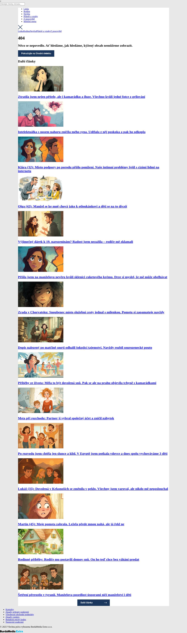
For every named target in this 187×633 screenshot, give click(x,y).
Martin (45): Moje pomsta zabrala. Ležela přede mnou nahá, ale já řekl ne (71, 524)
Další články (87, 602)
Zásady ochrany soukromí (17, 612)
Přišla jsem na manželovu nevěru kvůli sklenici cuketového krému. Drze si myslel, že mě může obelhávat (92, 277)
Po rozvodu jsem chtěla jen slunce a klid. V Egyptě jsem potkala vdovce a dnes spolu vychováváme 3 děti (93, 453)
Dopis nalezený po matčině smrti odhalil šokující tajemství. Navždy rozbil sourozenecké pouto (85, 347)
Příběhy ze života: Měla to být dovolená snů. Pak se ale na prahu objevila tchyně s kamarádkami (87, 383)
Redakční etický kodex (16, 619)
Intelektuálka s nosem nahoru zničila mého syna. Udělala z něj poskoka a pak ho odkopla (82, 132)
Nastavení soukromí (14, 622)
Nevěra (27, 14)
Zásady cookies (12, 617)
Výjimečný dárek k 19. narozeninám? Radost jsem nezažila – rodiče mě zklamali (75, 241)
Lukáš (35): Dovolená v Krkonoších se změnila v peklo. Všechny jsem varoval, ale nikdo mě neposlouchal (93, 489)
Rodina (27, 11)
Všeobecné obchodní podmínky (20, 614)
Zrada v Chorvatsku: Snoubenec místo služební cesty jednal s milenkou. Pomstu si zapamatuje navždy (91, 312)
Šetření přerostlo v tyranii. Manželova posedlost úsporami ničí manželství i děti (74, 595)
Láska (26, 9)
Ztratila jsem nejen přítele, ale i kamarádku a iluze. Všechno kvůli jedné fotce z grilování (81, 96)
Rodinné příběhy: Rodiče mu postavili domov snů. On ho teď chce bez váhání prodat (78, 559)
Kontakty (10, 609)
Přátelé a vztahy (31, 16)
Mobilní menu (30, 21)
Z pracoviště (29, 19)
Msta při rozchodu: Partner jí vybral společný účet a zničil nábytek (66, 418)
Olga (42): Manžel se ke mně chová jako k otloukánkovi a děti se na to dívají (72, 206)
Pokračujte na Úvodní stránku (36, 53)
